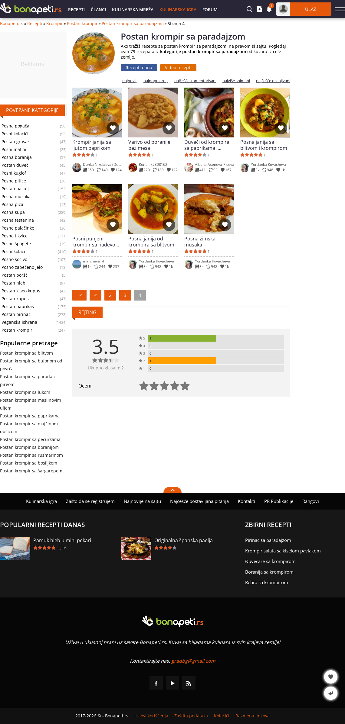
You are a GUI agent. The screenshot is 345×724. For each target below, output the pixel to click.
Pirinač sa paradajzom (268, 540)
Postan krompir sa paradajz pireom (28, 380)
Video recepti (178, 67)
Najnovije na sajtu (142, 501)
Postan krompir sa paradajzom (133, 23)
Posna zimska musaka (199, 242)
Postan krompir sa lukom (25, 392)
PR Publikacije (278, 501)
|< (79, 295)
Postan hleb (13, 283)
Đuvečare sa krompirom (270, 561)
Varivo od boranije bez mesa (149, 145)
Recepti (76, 9)
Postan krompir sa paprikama (30, 416)
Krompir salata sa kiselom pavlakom (283, 551)
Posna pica (12, 204)
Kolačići (221, 716)
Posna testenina (18, 220)
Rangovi (310, 501)
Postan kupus (15, 298)
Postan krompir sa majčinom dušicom (29, 427)
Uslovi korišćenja (151, 716)
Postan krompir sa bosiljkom (28, 463)
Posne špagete (16, 243)
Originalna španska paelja (183, 540)
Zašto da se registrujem (90, 501)
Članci (98, 9)
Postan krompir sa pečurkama (30, 439)
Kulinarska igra (177, 9)
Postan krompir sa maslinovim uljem (30, 404)
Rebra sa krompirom (266, 582)
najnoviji (129, 81)
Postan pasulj (15, 188)
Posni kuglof (14, 173)
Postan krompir (82, 23)
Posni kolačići (15, 133)
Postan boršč (15, 275)
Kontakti (246, 501)
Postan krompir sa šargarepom (31, 471)
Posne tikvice (15, 235)
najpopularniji (155, 81)
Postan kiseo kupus (21, 290)
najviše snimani (236, 81)
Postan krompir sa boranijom (29, 447)
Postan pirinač (16, 314)
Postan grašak (16, 141)
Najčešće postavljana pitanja (199, 501)
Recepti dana (139, 67)
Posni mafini (14, 149)
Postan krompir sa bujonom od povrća (31, 365)
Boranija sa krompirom (269, 572)
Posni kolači (13, 251)
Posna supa (13, 212)
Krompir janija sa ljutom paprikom (91, 145)
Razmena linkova (252, 716)
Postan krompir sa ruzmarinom (31, 455)
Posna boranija (17, 157)
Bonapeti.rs (11, 23)
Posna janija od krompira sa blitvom (151, 242)
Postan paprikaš (18, 306)
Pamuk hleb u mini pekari (62, 540)
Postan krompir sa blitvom (26, 353)
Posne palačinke (18, 228)
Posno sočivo (14, 259)
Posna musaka (16, 196)
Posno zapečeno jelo (22, 267)
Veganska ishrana (19, 322)
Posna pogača (15, 126)
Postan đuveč (15, 165)
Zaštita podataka (191, 716)
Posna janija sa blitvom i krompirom (263, 145)
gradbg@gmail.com (193, 661)
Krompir (54, 23)
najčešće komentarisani (195, 81)
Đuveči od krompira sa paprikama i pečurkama (206, 145)
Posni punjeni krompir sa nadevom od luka (96, 242)
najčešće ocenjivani (273, 81)
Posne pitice (14, 181)
